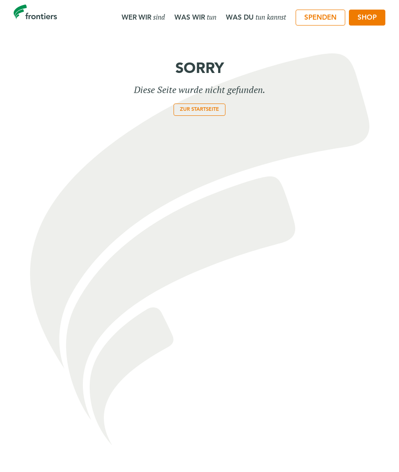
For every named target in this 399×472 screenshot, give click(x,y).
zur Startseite (199, 109)
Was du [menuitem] (256, 16)
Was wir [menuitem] (195, 16)
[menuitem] (320, 17)
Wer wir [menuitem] (143, 16)
